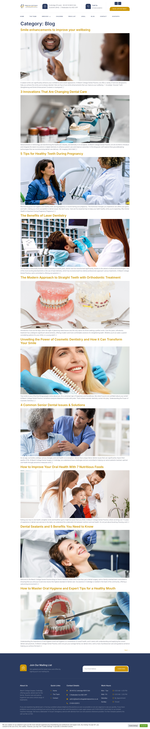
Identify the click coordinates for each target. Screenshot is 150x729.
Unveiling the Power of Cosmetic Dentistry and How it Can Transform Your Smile (71, 341)
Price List (73, 16)
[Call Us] (88, 6)
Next (127, 650)
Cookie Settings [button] (133, 726)
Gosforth (118, 16)
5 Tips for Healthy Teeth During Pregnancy (51, 154)
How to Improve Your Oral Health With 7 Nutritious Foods (62, 467)
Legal (85, 16)
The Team (33, 16)
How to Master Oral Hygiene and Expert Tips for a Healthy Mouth (68, 588)
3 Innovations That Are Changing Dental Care (53, 92)
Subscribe (121, 668)
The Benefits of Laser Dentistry (43, 215)
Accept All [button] (143, 726)
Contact (105, 16)
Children (60, 16)
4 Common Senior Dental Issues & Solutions (52, 405)
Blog (94, 16)
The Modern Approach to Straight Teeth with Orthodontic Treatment (70, 277)
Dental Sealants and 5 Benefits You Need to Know (56, 526)
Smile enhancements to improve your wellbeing (55, 30)
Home (22, 16)
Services (46, 16)
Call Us (94, 5)
